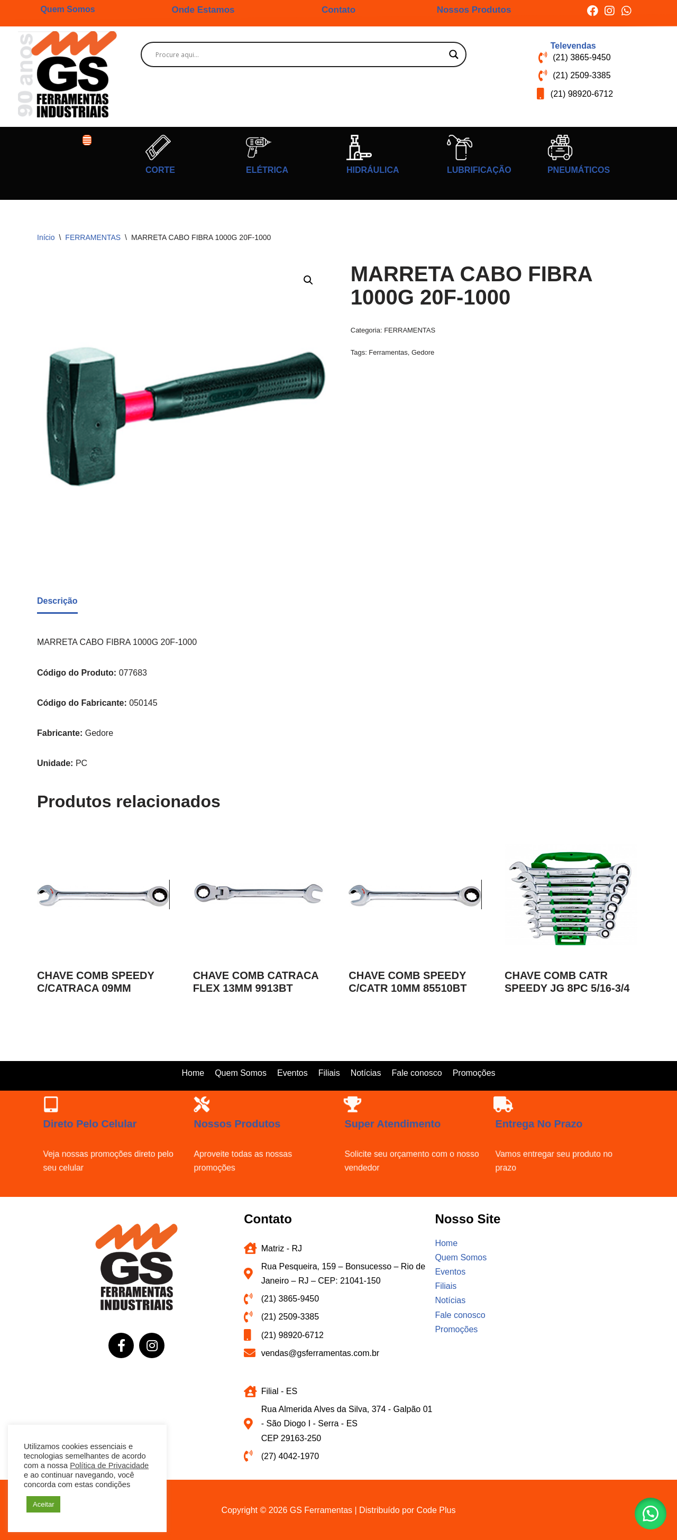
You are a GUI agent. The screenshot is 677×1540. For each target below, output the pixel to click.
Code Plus (436, 1510)
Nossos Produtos (474, 10)
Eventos (292, 1072)
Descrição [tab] (57, 600)
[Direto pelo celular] (91, 1130)
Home (192, 1072)
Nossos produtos (254, 1137)
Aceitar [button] (43, 1504)
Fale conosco (416, 1072)
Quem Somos (67, 9)
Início (45, 237)
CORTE (160, 169)
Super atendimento (406, 1137)
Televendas (573, 45)
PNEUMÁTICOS (578, 169)
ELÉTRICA (267, 169)
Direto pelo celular (104, 1137)
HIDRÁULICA (372, 169)
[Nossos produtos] (241, 1130)
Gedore (422, 352)
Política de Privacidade (109, 1465)
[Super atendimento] (392, 1130)
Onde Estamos (202, 10)
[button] (87, 140)
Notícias (366, 1072)
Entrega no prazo (556, 1137)
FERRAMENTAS (93, 237)
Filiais (329, 1072)
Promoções (474, 1072)
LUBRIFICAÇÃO (479, 169)
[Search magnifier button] (453, 54)
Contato (338, 10)
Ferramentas (388, 352)
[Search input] (299, 54)
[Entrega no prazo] (543, 1130)
